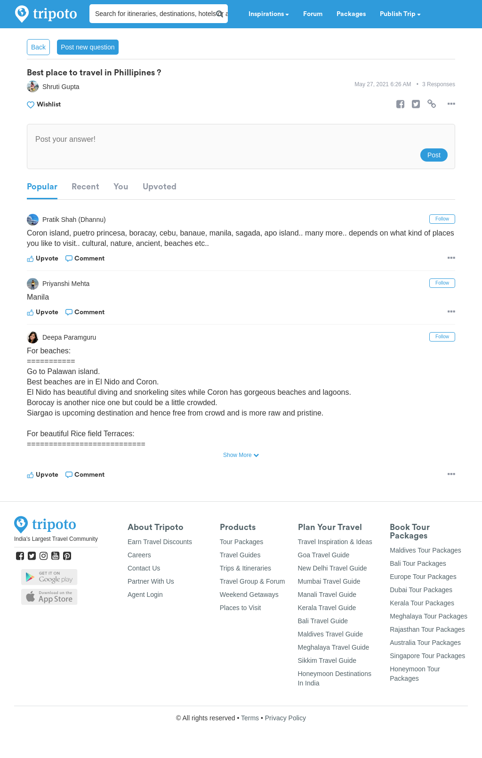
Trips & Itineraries (245, 568)
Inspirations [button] (269, 14)
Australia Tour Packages (425, 642)
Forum (312, 14)
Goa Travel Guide (324, 555)
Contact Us (144, 568)
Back (38, 47)
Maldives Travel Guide (330, 634)
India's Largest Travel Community (56, 539)
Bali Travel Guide (323, 621)
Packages (351, 14)
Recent (85, 186)
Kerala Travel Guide (327, 607)
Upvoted (160, 186)
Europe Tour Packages (423, 576)
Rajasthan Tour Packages (427, 629)
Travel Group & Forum (252, 581)
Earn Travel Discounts (160, 542)
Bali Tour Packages (418, 563)
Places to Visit (240, 607)
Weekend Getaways (249, 594)
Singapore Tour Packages (427, 656)
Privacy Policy (285, 718)
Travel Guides (240, 555)
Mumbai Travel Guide (329, 581)
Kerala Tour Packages (422, 603)
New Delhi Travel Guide (332, 568)
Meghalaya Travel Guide (334, 647)
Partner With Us (151, 581)
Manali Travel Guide (327, 594)
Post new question (87, 47)
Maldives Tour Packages (425, 550)
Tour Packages (242, 542)
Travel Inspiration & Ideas (335, 542)
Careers (139, 555)
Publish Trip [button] (400, 14)
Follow (442, 218)
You (121, 186)
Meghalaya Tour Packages (428, 616)
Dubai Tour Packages (421, 590)
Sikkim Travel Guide (327, 660)
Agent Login (145, 594)
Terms (250, 718)
